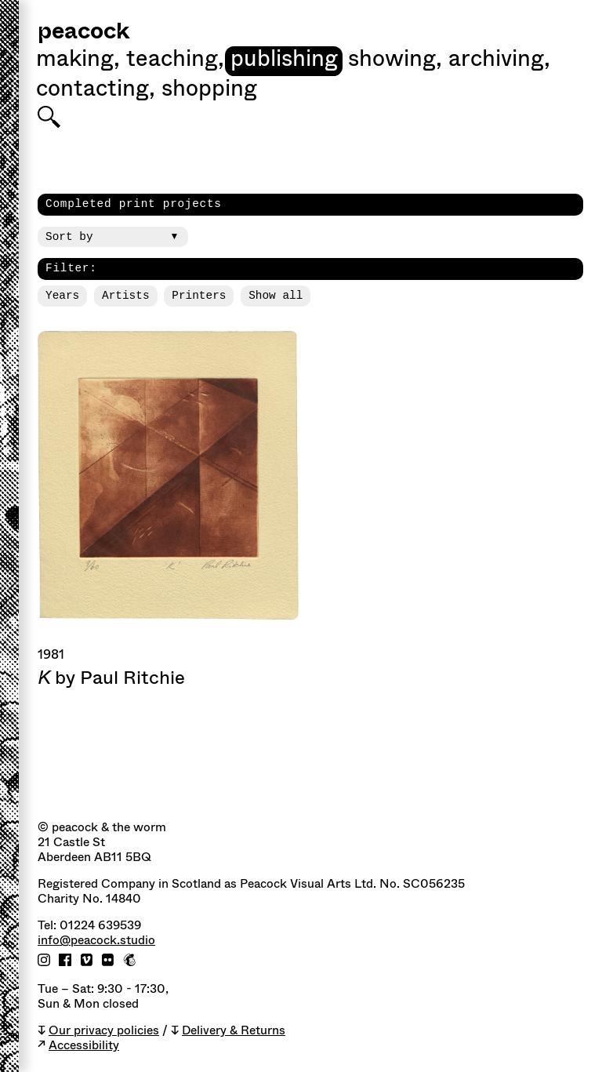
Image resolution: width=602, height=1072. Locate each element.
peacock (83, 32)
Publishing (284, 60)
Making (78, 60)
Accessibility (84, 1045)
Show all (275, 295)
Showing (395, 60)
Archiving (499, 60)
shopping (209, 90)
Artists (125, 295)
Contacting (95, 90)
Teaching (175, 60)
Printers (199, 295)
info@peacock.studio (96, 940)
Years (62, 295)
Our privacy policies (104, 1030)
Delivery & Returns (233, 1030)
